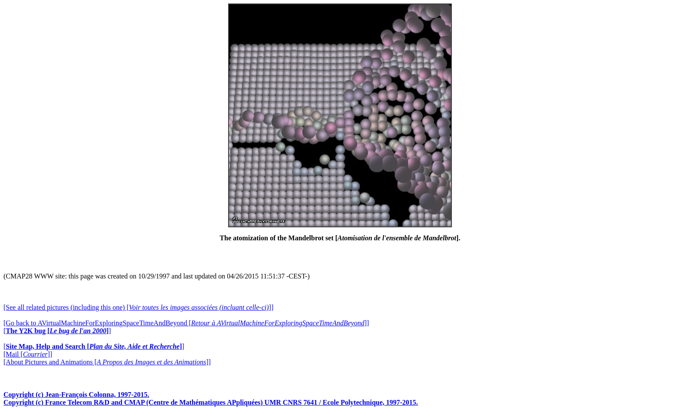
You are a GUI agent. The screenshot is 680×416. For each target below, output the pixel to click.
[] (57, 330)
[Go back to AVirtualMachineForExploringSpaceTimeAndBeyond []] (186, 323)
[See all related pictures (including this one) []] (138, 307)
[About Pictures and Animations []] (107, 362)
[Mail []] (27, 354)
